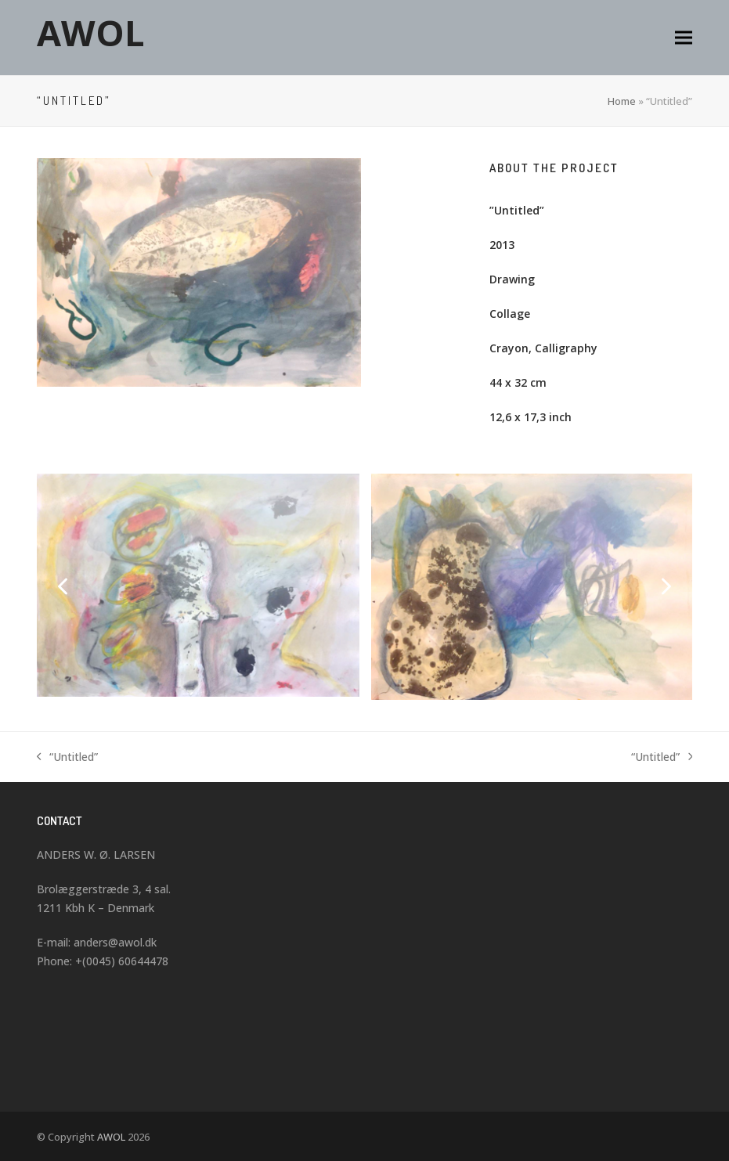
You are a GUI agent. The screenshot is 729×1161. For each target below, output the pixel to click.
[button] (683, 38)
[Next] (664, 586)
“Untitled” (68, 757)
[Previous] (64, 586)
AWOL (91, 32)
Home (622, 101)
